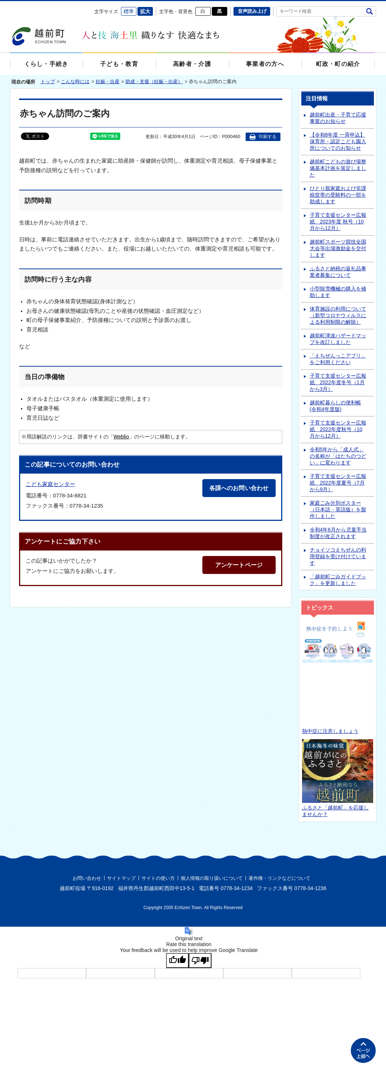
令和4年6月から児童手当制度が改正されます (338, 533)
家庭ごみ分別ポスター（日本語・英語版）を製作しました (338, 510)
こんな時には (75, 82)
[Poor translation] (200, 960)
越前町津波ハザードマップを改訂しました (338, 339)
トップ (48, 82)
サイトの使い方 (158, 878)
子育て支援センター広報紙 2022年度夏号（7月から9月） (338, 483)
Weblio (121, 437)
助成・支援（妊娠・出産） (154, 82)
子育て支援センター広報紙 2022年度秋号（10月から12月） (338, 429)
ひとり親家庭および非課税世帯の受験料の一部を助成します (338, 195)
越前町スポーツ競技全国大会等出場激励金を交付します (338, 249)
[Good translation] (177, 960)
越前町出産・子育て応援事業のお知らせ (338, 118)
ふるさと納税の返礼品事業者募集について (338, 272)
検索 (369, 11)
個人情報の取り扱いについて (212, 878)
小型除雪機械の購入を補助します (338, 292)
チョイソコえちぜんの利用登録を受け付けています (338, 557)
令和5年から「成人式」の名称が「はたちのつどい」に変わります (338, 456)
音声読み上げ (252, 11)
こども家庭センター (50, 484)
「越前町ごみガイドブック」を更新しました (338, 580)
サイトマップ (121, 878)
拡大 (145, 11)
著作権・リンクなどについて (279, 878)
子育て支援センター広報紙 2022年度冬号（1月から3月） (338, 383)
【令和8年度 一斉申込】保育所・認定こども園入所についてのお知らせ (338, 142)
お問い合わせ (87, 878)
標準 (129, 11)
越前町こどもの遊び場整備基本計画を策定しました (338, 168)
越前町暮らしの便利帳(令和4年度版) (335, 406)
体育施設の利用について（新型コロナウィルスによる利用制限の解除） (338, 316)
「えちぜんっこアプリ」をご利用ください (338, 359)
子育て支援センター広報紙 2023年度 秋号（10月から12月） (338, 222)
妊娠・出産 (108, 82)
